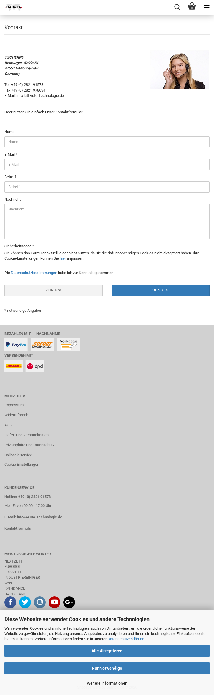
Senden (160, 290)
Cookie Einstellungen (21, 464)
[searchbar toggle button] (177, 7)
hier (63, 258)
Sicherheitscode (18, 246)
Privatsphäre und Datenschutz (29, 445)
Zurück (54, 290)
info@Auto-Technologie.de (39, 517)
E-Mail (10, 154)
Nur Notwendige (107, 668)
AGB (8, 425)
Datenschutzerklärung (125, 639)
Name (9, 132)
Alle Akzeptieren (107, 650)
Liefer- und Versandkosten (26, 435)
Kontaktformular (18, 528)
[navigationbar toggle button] (206, 7)
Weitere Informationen (107, 683)
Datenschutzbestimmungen (34, 273)
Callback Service (18, 455)
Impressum (14, 405)
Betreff (10, 177)
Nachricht (12, 199)
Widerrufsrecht (16, 415)
